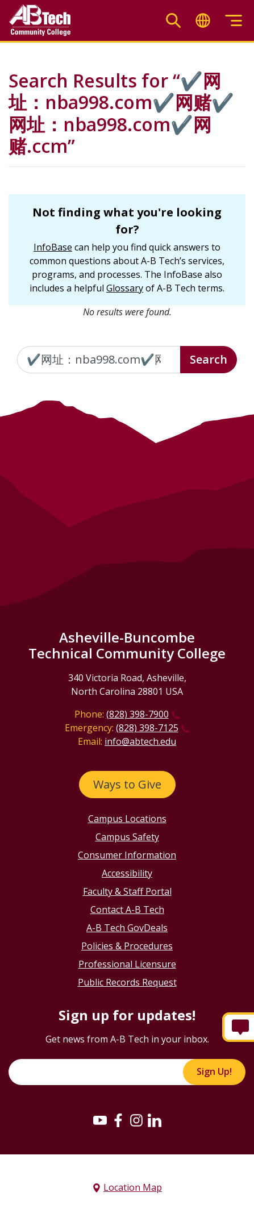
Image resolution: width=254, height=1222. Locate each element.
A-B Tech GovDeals (127, 927)
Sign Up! (214, 1071)
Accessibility (127, 873)
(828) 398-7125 (147, 727)
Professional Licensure (127, 964)
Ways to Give (127, 784)
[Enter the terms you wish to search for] (99, 359)
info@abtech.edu (140, 741)
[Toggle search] (173, 20)
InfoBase (53, 247)
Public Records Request (127, 982)
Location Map (132, 1187)
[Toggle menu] (233, 20)
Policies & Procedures (127, 946)
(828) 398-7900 (137, 714)
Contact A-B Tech (127, 909)
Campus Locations (127, 818)
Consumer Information (127, 855)
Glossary (124, 288)
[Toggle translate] (203, 20)
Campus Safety (127, 837)
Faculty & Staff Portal (127, 891)
